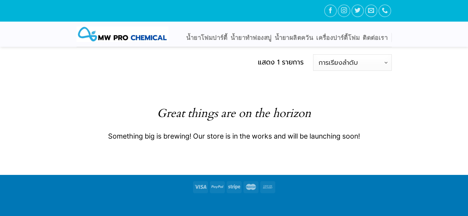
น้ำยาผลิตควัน (294, 37)
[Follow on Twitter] (358, 10)
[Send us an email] (371, 10)
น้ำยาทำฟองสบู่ (251, 37)
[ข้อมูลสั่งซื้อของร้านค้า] (352, 62)
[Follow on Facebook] (330, 10)
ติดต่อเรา (375, 37)
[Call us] (385, 10)
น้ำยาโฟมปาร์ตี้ (207, 37)
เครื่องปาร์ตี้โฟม (338, 37)
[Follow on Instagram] (344, 10)
